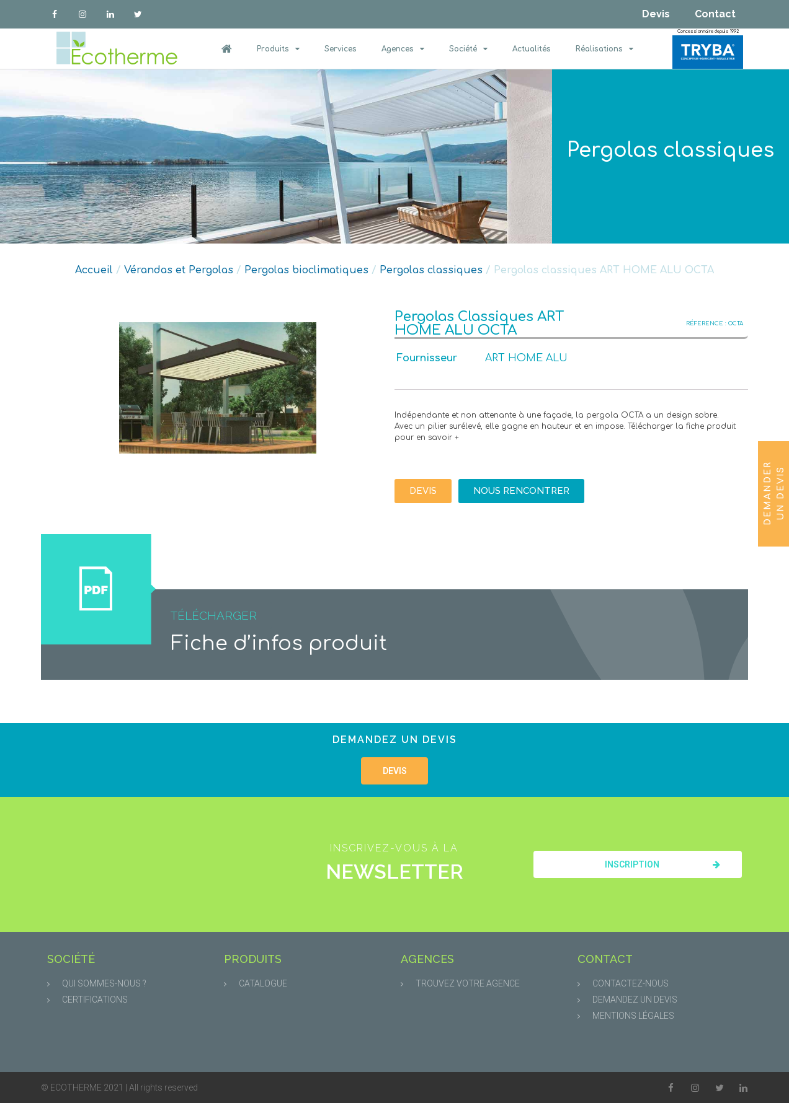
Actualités (531, 49)
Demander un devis (774, 493)
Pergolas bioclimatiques (306, 270)
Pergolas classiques (670, 150)
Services (340, 49)
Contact (715, 14)
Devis (656, 14)
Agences (402, 49)
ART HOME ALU (526, 358)
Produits (278, 49)
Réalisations (604, 49)
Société (468, 49)
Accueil (94, 270)
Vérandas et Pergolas (178, 270)
